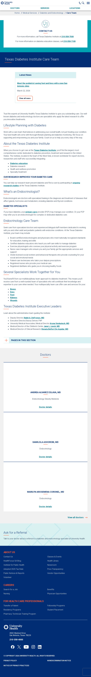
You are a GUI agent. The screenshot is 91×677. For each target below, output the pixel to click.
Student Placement (55, 610)
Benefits (50, 589)
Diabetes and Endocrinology (51, 13)
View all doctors (76, 517)
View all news (25, 98)
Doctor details (45, 407)
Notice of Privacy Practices (16, 666)
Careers (9, 585)
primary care (31, 212)
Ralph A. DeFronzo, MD (34, 318)
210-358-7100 (69, 41)
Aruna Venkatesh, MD (59, 323)
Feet (12, 295)
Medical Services (30, 13)
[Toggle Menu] (88, 3)
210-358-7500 (67, 36)
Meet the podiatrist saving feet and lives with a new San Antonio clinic (42, 84)
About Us (9, 552)
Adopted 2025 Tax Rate (13, 569)
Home (17, 13)
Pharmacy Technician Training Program (20, 614)
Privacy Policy (10, 661)
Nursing (7, 593)
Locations (75, 8)
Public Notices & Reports (14, 573)
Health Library (53, 561)
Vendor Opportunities (56, 573)
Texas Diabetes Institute (45, 150)
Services (45, 8)
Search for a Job (11, 589)
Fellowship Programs (56, 605)
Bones (13, 289)
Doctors (15, 8)
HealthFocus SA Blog (12, 561)
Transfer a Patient (11, 605)
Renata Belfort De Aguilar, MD (54, 329)
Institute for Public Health (14, 565)
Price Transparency (55, 569)
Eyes (12, 292)
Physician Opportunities (57, 593)
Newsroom (52, 565)
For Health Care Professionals (24, 601)
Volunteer (7, 577)
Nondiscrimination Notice (59, 661)
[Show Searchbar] (83, 3)
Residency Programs (12, 610)
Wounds (13, 300)
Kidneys (13, 298)
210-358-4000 (16, 639)
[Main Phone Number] (80, 2)
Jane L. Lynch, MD (52, 326)
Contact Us (8, 557)
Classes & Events (54, 557)
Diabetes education (19, 163)
